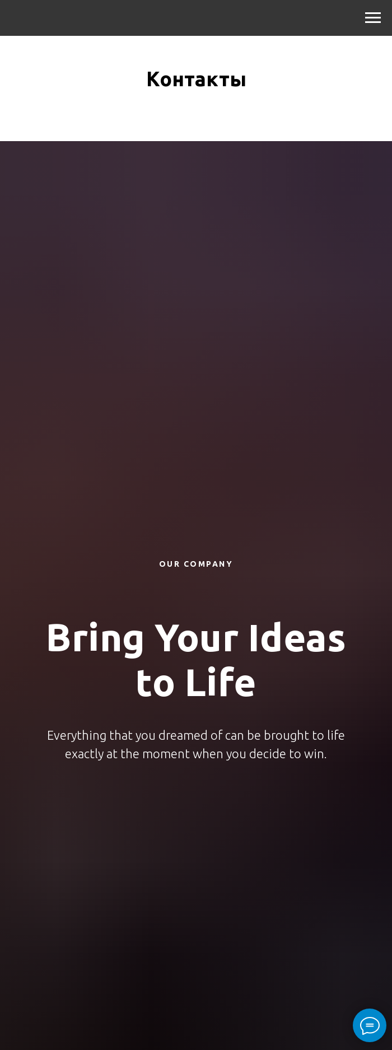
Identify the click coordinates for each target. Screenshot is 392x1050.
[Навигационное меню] (373, 18)
